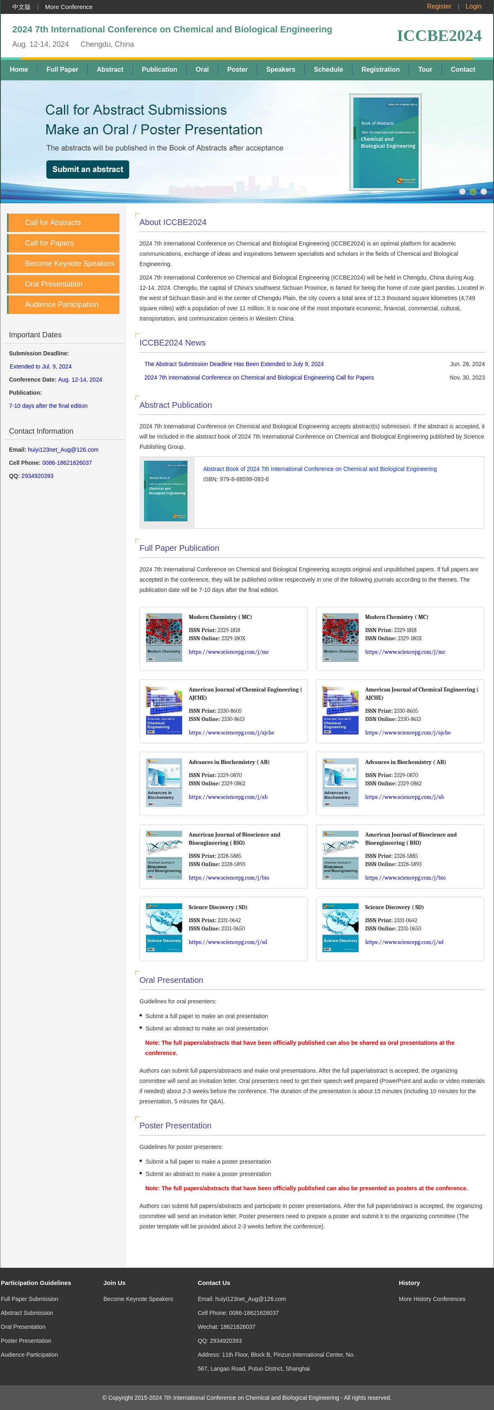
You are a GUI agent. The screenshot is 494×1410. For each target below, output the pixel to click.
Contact (463, 69)
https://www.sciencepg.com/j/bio (229, 877)
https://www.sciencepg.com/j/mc (229, 651)
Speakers (280, 69)
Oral (202, 69)
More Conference (69, 6)
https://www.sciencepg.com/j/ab (228, 797)
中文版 (21, 6)
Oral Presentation (53, 284)
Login (474, 6)
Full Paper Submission (29, 1282)
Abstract (110, 69)
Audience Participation (61, 304)
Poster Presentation (26, 1324)
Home (19, 69)
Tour (425, 69)
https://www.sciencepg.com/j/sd (228, 942)
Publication (159, 69)
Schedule (328, 69)
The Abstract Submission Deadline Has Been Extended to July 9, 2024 (234, 364)
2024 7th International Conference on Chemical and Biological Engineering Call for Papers (259, 377)
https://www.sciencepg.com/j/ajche (231, 732)
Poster (237, 69)
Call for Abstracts (53, 222)
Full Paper (62, 69)
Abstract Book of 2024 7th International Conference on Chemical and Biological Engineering (320, 469)
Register (439, 6)
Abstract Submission (27, 1296)
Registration (380, 69)
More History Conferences (432, 1282)
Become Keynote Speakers (69, 263)
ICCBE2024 (439, 35)
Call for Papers (49, 243)
